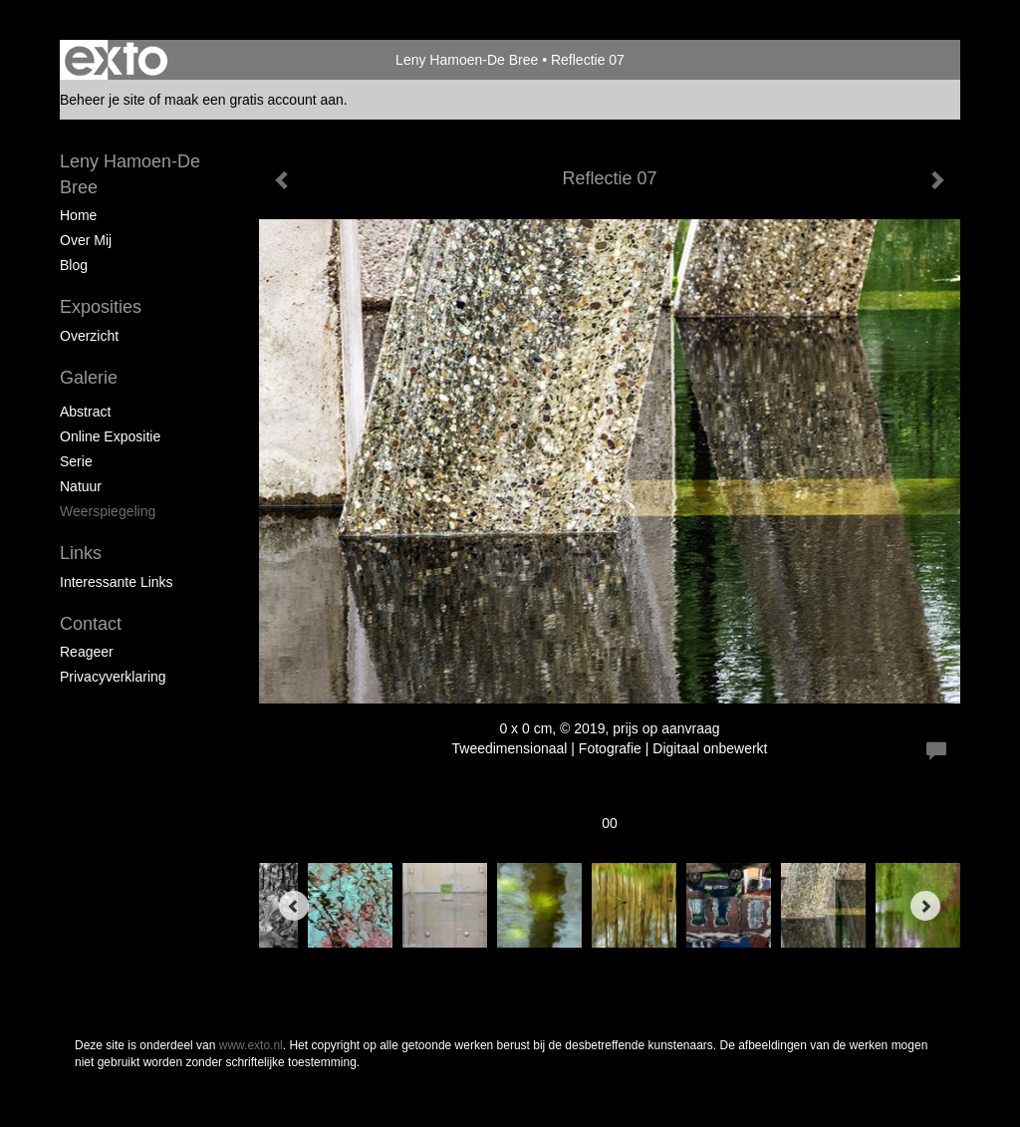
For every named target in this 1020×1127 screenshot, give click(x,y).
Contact (91, 624)
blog (74, 265)
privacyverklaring (113, 677)
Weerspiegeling (107, 511)
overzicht (89, 336)
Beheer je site (102, 100)
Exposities (100, 307)
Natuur (81, 486)
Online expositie (110, 436)
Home (78, 215)
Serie (76, 461)
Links (81, 553)
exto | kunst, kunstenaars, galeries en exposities (116, 60)
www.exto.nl (251, 1045)
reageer (87, 652)
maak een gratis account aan (254, 100)
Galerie (89, 378)
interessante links (116, 582)
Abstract (85, 412)
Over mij (86, 240)
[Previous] (294, 906)
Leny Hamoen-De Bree (466, 60)
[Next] (925, 906)
